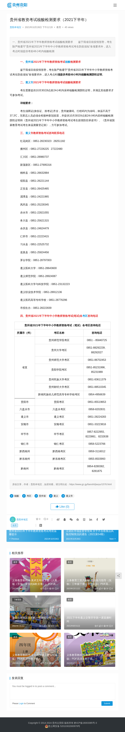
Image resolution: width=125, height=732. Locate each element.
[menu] (115, 5)
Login (21, 703)
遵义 (28, 133)
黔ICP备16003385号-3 (85, 723)
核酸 (67, 61)
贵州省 (29, 61)
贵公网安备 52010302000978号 (64, 726)
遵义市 (29, 82)
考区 (85, 316)
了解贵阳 (17, 600)
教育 (58, 27)
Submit (107, 703)
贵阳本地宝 (15, 27)
